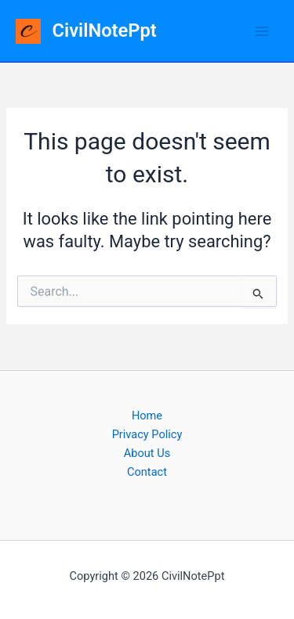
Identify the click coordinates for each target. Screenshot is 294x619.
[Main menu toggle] (261, 31)
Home (147, 415)
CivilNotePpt (105, 30)
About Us (147, 453)
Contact (147, 472)
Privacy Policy (147, 434)
